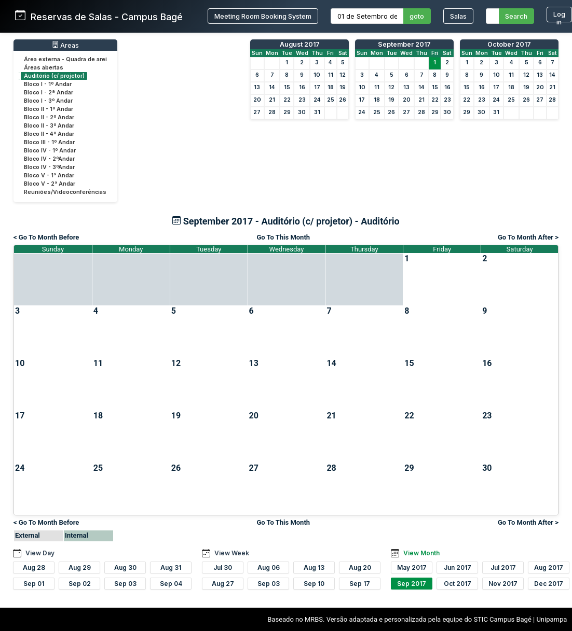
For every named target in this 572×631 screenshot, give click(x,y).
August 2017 (300, 44)
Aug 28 (34, 567)
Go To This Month (283, 237)
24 (317, 99)
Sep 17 (359, 583)
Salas (458, 16)
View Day (40, 553)
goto (417, 16)
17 (317, 87)
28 (272, 112)
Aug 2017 (548, 567)
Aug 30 (125, 567)
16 (302, 87)
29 (287, 112)
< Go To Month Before (46, 237)
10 (317, 75)
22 (287, 99)
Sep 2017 (411, 583)
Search (516, 16)
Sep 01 (33, 583)
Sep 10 (314, 583)
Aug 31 (170, 567)
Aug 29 (80, 567)
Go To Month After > (528, 237)
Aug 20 (360, 567)
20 (257, 99)
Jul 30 (222, 567)
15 (287, 87)
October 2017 (509, 44)
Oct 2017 (457, 583)
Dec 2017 (548, 583)
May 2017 (412, 567)
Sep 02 (80, 583)
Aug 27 (223, 583)
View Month (421, 553)
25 (330, 99)
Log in (559, 16)
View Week (231, 553)
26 (342, 99)
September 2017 (404, 44)
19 (342, 87)
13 (257, 87)
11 (330, 75)
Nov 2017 (502, 583)
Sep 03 (125, 583)
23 (302, 99)
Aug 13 (314, 567)
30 (302, 112)
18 (331, 87)
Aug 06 (268, 567)
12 (342, 75)
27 (257, 112)
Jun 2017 (457, 567)
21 (272, 99)
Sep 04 (171, 583)
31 (317, 112)
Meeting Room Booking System (262, 16)
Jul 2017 (503, 567)
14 (272, 87)
